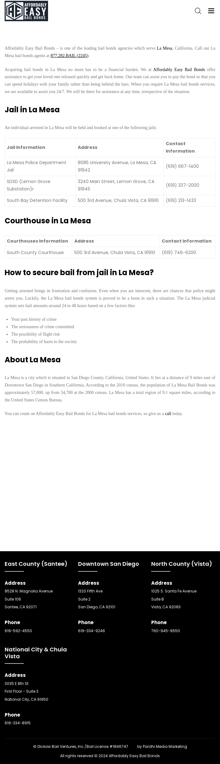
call (168, 413)
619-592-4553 (18, 630)
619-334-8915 (18, 723)
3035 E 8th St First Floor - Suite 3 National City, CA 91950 (26, 691)
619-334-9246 (91, 630)
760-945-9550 (165, 630)
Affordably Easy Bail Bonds (179, 69)
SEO (132, 746)
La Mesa (164, 48)
